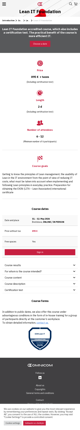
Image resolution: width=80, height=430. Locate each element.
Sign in (40, 252)
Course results (13, 265)
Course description (15, 283)
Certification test (14, 290)
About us (40, 385)
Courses (22, 20)
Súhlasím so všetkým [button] (34, 423)
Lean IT (29, 20)
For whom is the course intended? (23, 271)
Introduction (8, 20)
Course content (13, 277)
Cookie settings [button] (13, 423)
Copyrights (40, 389)
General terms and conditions (40, 393)
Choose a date (40, 43)
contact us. (43, 322)
